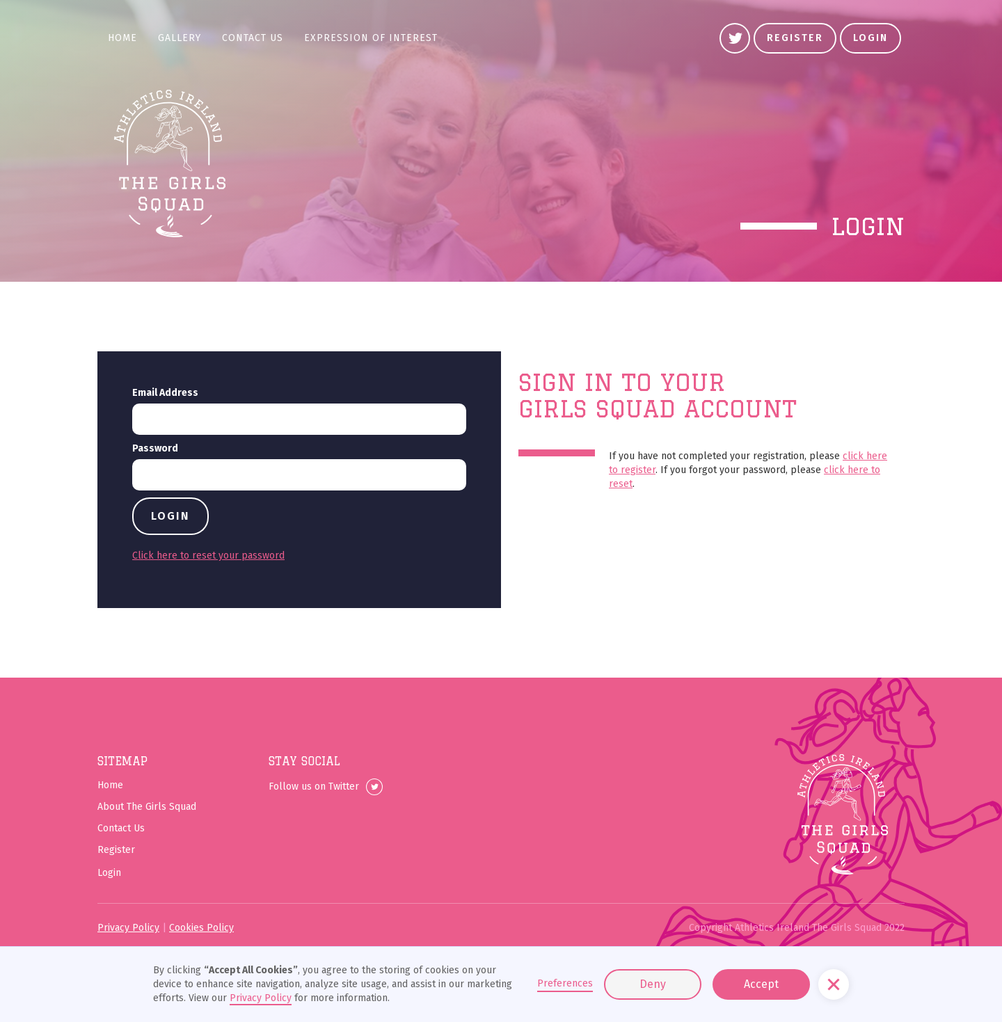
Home (122, 38)
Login (870, 38)
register (795, 38)
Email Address (165, 393)
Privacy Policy (128, 928)
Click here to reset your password (208, 555)
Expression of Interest (371, 38)
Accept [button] (761, 984)
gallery (179, 38)
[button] (833, 984)
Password (155, 448)
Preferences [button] (565, 983)
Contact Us (252, 38)
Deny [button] (652, 984)
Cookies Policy (201, 928)
